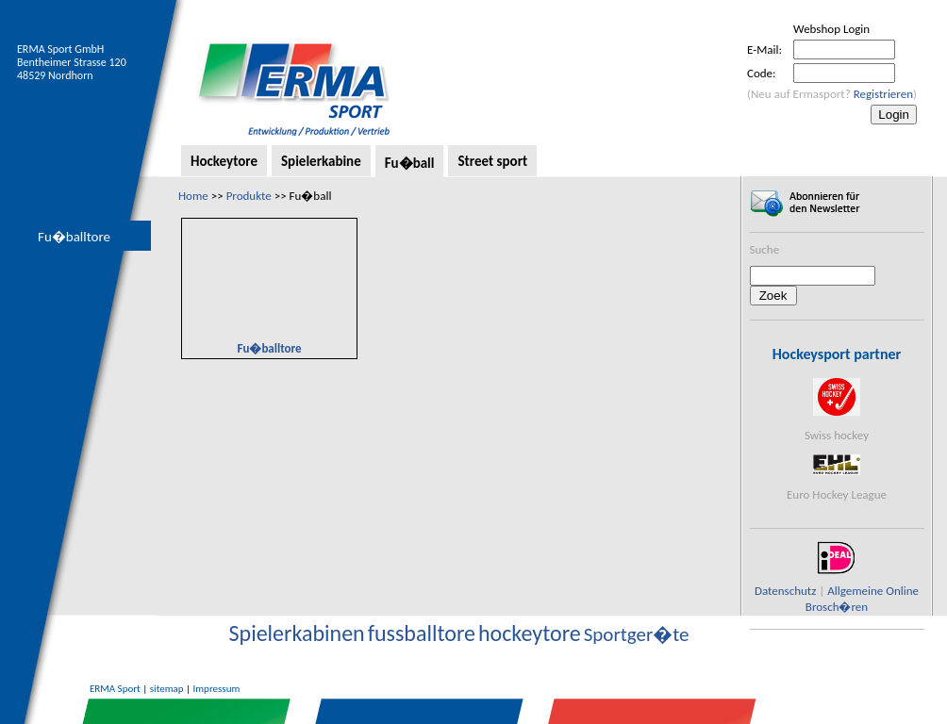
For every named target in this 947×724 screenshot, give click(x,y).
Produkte (249, 196)
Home (193, 196)
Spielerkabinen (297, 633)
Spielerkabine (321, 161)
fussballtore (421, 633)
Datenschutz (785, 591)
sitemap (167, 689)
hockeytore (529, 633)
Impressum (217, 689)
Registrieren (883, 94)
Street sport (492, 161)
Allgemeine (855, 591)
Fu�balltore (74, 236)
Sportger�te (636, 634)
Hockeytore (224, 161)
